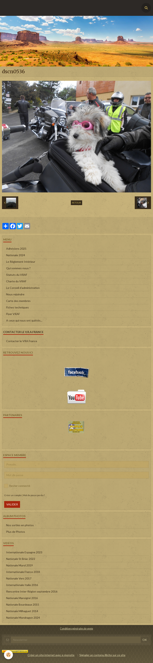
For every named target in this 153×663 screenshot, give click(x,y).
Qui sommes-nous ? (18, 268)
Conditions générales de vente (76, 628)
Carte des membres (18, 300)
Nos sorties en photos (20, 525)
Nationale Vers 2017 (18, 578)
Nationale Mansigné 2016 (22, 598)
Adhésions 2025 (16, 248)
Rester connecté (17, 486)
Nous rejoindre (15, 294)
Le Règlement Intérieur (20, 261)
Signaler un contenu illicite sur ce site (102, 655)
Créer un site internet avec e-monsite (51, 655)
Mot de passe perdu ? (34, 495)
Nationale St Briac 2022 (20, 558)
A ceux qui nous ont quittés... (24, 320)
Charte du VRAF (16, 281)
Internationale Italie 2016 (22, 585)
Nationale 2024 (15, 255)
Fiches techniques (17, 307)
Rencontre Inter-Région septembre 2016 (31, 591)
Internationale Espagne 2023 (24, 552)
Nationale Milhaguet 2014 (22, 611)
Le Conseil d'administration (23, 287)
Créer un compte (13, 495)
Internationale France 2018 (23, 572)
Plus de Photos (15, 531)
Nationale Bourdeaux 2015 (22, 604)
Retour (76, 202)
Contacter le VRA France (21, 341)
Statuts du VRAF (16, 274)
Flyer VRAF (13, 314)
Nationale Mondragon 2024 (23, 617)
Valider (12, 504)
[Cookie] (8, 654)
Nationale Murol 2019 (19, 565)
